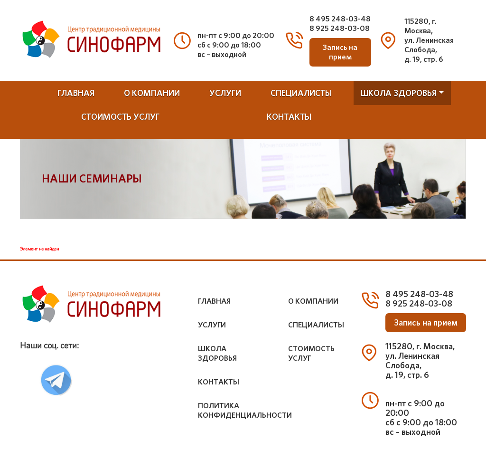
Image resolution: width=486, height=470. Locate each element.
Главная (75, 92)
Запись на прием (340, 52)
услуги (225, 92)
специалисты (301, 92)
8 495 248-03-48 (340, 19)
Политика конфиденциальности (245, 410)
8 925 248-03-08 (339, 28)
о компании (152, 92)
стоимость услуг (120, 116)
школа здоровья (399, 92)
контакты (289, 116)
